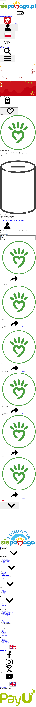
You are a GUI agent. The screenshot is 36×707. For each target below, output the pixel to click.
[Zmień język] (7, 35)
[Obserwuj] (9, 111)
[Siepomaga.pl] (18, 9)
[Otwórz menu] (7, 58)
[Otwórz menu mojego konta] (9, 27)
